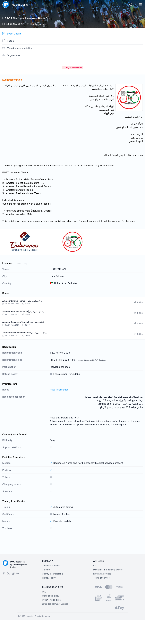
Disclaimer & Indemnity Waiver (107, 569)
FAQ (95, 565)
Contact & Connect (51, 565)
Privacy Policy (49, 578)
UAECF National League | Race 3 (25, 18)
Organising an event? (52, 600)
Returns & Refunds (102, 573)
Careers (46, 569)
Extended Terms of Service (55, 604)
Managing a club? (50, 595)
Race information (59, 389)
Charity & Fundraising (52, 573)
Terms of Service (101, 578)
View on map (21, 263)
